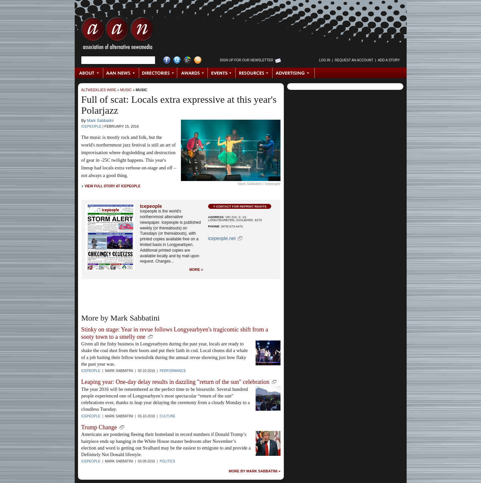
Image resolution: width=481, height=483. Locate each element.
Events (222, 73)
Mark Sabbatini (100, 120)
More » (196, 270)
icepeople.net (222, 238)
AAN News (121, 73)
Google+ (187, 60)
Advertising (293, 73)
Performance (173, 371)
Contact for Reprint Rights (241, 206)
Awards (192, 73)
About (89, 73)
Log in (324, 60)
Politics (167, 461)
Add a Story (389, 60)
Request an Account (354, 60)
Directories (158, 73)
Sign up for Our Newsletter (246, 60)
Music (126, 90)
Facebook (167, 60)
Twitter (177, 60)
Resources (254, 73)
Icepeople (91, 126)
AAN (117, 35)
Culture (167, 416)
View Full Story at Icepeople (112, 186)
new (150, 336)
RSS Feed (197, 60)
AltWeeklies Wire (98, 90)
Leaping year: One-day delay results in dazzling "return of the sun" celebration (175, 382)
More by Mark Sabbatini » (255, 471)
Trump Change (99, 427)
